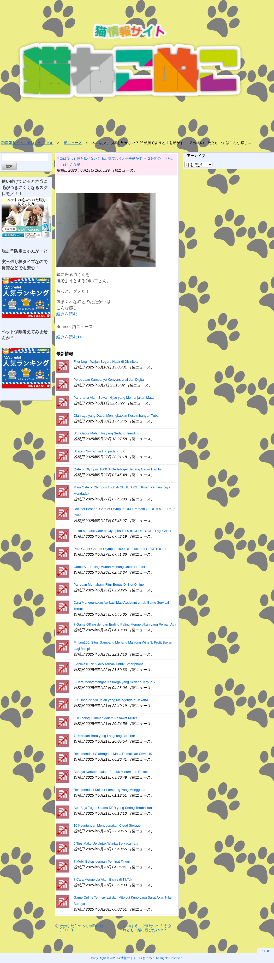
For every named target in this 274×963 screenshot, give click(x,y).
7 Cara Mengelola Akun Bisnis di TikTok (103, 879)
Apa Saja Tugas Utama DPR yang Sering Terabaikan (113, 808)
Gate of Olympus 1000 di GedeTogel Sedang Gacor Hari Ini (118, 469)
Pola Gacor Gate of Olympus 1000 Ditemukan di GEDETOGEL (120, 549)
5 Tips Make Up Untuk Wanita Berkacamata (106, 843)
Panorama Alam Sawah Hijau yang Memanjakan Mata (114, 397)
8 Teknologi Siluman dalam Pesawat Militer (105, 718)
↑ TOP (265, 951)
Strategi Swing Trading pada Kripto (99, 451)
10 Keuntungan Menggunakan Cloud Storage (107, 825)
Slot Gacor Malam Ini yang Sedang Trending (106, 433)
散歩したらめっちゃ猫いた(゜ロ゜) (81, 928)
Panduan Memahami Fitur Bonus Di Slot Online (109, 584)
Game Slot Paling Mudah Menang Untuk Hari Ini (109, 567)
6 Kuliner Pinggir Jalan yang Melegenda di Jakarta (111, 700)
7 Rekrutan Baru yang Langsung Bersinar (104, 736)
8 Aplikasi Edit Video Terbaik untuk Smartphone (109, 664)
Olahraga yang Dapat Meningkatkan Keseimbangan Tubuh (117, 415)
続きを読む (66, 314)
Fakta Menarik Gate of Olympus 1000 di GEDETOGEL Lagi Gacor (122, 531)
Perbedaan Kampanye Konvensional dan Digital (109, 379)
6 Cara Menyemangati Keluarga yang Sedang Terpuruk (114, 682)
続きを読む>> (69, 337)
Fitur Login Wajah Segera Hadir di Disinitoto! (106, 362)
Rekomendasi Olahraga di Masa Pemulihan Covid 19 (113, 754)
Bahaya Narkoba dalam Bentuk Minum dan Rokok (111, 772)
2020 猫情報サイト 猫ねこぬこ (132, 958)
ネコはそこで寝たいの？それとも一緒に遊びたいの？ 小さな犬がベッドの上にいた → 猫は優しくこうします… (145, 928)
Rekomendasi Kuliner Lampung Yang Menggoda (109, 790)
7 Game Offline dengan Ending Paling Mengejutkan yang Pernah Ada (125, 624)
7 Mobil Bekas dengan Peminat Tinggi (102, 861)
